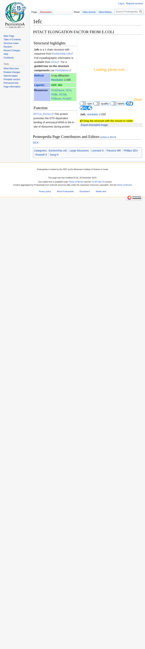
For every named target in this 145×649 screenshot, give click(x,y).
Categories (40, 647)
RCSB (62, 94)
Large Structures (79, 647)
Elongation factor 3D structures (55, 525)
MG (60, 85)
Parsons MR (114, 647)
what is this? (108, 633)
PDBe (54, 94)
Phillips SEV (131, 647)
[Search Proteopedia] (129, 11)
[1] (56, 455)
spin (86, 103)
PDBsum (56, 98)
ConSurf (44, 200)
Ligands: (39, 85)
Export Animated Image (94, 124)
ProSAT (67, 98)
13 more (71, 506)
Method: (39, 75)
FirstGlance (62, 70)
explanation (56, 192)
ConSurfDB (57, 188)
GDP (54, 85)
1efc (36, 49)
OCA (54, 62)
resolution (92, 114)
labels (117, 103)
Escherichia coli (61, 53)
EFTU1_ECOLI (42, 113)
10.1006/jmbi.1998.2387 (60, 577)
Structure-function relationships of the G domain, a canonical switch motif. (54, 493)
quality (101, 103)
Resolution (57, 79)
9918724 (54, 573)
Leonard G (98, 647)
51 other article (67, 510)
